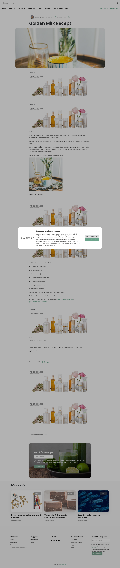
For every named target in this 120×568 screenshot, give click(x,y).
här (54, 245)
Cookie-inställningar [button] (91, 236)
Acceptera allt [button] (92, 240)
